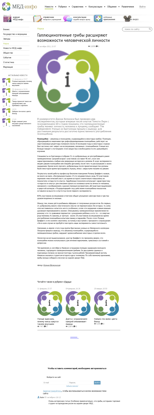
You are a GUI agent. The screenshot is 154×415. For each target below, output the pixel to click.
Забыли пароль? (72, 386)
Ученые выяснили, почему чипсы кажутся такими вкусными (22, 82)
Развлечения (128, 6)
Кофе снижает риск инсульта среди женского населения (21, 122)
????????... (74, 337)
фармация (8, 66)
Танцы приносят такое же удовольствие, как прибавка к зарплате (21, 102)
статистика (8, 62)
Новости (49, 6)
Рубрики (62, 6)
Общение (111, 6)
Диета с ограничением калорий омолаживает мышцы (20, 92)
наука (6, 43)
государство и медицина (15, 34)
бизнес (6, 29)
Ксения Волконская (51, 265)
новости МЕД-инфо (12, 48)
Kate (42, 397)
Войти (142, 6)
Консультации (95, 6)
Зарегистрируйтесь (52, 390)
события (7, 57)
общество (8, 52)
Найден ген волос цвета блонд (21, 111)
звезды (6, 38)
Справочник (77, 6)
